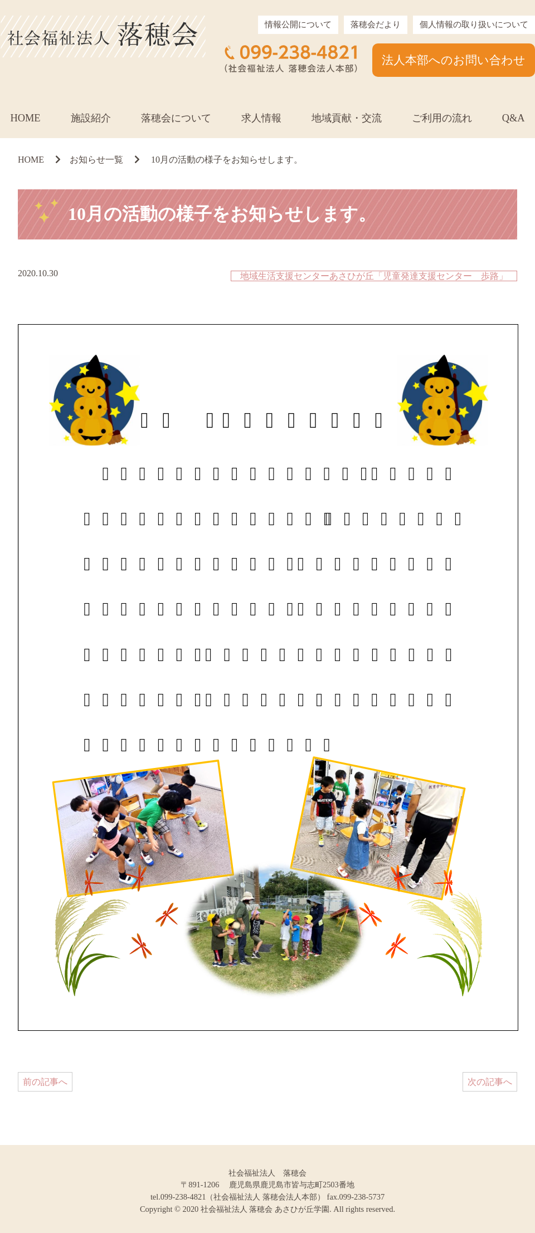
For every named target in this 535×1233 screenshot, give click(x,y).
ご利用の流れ (442, 118)
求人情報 (261, 118)
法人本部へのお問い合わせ (454, 59)
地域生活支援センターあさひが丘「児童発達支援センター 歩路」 (374, 276)
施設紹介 (91, 118)
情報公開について (298, 24)
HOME (25, 118)
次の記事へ (490, 1082)
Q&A (513, 118)
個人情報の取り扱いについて (474, 24)
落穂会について (176, 118)
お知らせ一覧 (96, 159)
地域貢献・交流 (347, 118)
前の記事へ (45, 1082)
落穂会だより (376, 24)
